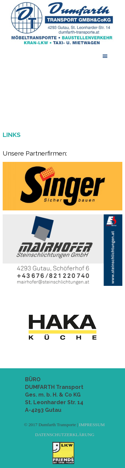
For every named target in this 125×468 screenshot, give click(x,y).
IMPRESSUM (92, 424)
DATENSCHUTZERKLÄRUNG (64, 434)
